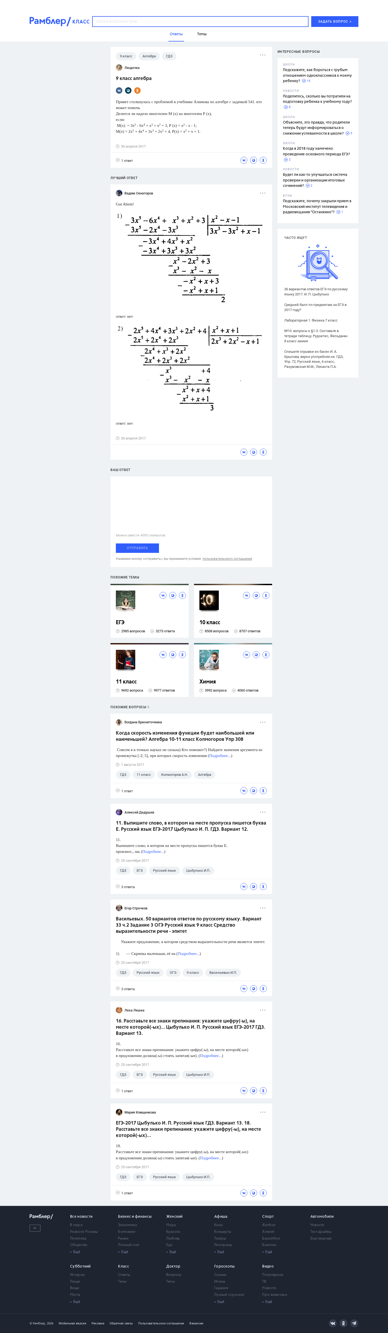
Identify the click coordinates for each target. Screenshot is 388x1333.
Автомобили (322, 1217)
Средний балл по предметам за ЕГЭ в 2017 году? (315, 307)
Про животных (274, 1295)
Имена (219, 1281)
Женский (174, 1217)
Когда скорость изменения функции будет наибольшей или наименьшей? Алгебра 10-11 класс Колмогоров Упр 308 (185, 736)
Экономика (127, 1225)
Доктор (173, 1266)
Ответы (124, 1275)
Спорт (268, 1217)
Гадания (221, 1288)
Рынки (123, 1238)
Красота (173, 1232)
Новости (317, 1225)
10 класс (209, 623)
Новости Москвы (84, 1232)
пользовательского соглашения (227, 559)
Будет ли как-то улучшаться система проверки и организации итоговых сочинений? (315, 180)
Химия (207, 682)
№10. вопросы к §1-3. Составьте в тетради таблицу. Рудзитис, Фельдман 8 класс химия (316, 336)
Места (75, 1295)
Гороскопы (224, 1266)
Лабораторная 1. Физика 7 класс (311, 320)
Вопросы (174, 1275)
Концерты (222, 1232)
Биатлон (269, 1245)
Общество (78, 1245)
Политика (78, 1238)
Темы (122, 1281)
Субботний (80, 1266)
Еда (169, 1245)
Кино (218, 1225)
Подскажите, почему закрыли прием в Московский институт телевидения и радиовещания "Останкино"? (317, 206)
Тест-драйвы (320, 1232)
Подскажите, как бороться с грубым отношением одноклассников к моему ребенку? (317, 75)
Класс (123, 1266)
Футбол (268, 1225)
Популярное (272, 1275)
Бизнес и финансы (135, 1217)
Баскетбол (271, 1238)
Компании (126, 1232)
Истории (77, 1275)
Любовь (173, 1238)
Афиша (221, 1217)
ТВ (264, 1281)
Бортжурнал (321, 1238)
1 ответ (124, 160)
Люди (75, 1281)
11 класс (126, 682)
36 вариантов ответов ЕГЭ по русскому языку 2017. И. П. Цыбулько (316, 291)
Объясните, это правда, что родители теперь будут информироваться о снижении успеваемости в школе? (316, 128)
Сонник (220, 1275)
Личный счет (128, 1245)
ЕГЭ (120, 623)
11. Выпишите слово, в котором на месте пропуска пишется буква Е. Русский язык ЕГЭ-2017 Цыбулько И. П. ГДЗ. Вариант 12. (191, 826)
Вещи (74, 1288)
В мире (76, 1225)
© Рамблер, (38, 1323)
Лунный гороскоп (229, 1295)
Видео (268, 1266)
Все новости (81, 1217)
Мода (171, 1225)
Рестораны (223, 1245)
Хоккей (268, 1232)
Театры (220, 1238)
